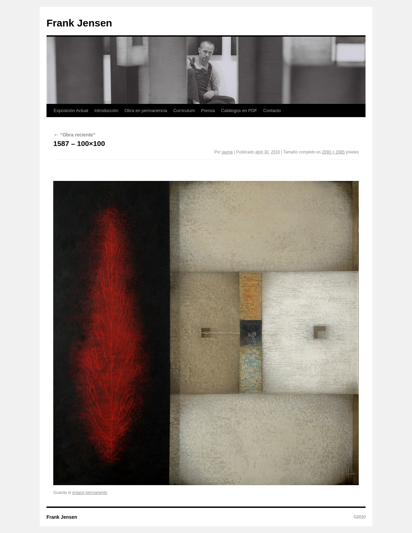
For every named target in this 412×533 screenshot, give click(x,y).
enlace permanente (89, 492)
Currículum (184, 110)
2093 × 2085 (333, 152)
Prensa (208, 110)
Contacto (272, 110)
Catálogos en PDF (239, 110)
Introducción (106, 110)
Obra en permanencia (146, 110)
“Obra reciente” (74, 134)
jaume (227, 152)
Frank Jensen (79, 23)
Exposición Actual (71, 110)
